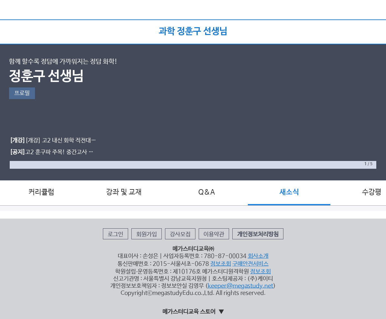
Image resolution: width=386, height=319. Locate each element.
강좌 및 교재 (124, 192)
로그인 (115, 234)
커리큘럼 (41, 192)
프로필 (22, 93)
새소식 (289, 192)
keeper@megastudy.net (240, 286)
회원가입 (146, 234)
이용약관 (214, 234)
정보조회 (220, 264)
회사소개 (258, 256)
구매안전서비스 (250, 264)
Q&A (206, 192)
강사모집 (180, 234)
